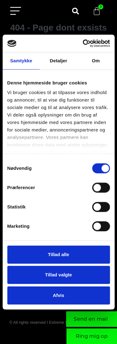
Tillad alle (58, 254)
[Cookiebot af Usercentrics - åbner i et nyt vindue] (83, 43)
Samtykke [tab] (21, 60)
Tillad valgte (58, 274)
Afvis (58, 295)
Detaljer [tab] (58, 60)
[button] (75, 11)
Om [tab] (96, 60)
